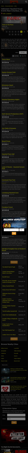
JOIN (14, 233)
